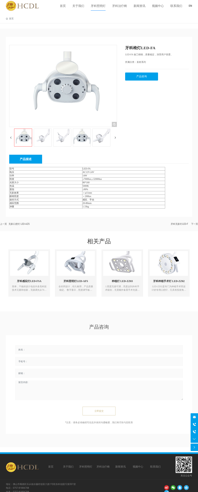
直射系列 (141, 62)
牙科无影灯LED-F (179, 224)
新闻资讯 (120, 466)
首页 (50, 466)
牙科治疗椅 (103, 466)
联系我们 (155, 466)
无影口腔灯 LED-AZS (19, 224)
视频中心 (138, 466)
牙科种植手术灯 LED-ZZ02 (169, 281)
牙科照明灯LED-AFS (75, 281)
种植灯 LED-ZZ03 (122, 281)
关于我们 (68, 466)
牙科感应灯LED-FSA (29, 281)
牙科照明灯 (85, 466)
